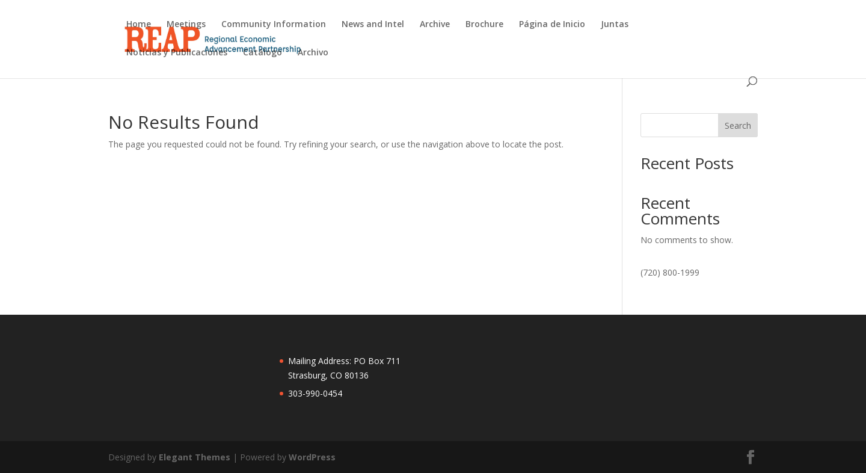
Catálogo (262, 53)
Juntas (614, 24)
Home (138, 24)
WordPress (312, 457)
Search (738, 125)
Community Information (273, 24)
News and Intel (373, 24)
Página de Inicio (552, 24)
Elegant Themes (194, 457)
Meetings (186, 24)
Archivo (313, 53)
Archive (435, 24)
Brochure (484, 24)
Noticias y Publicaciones (176, 53)
